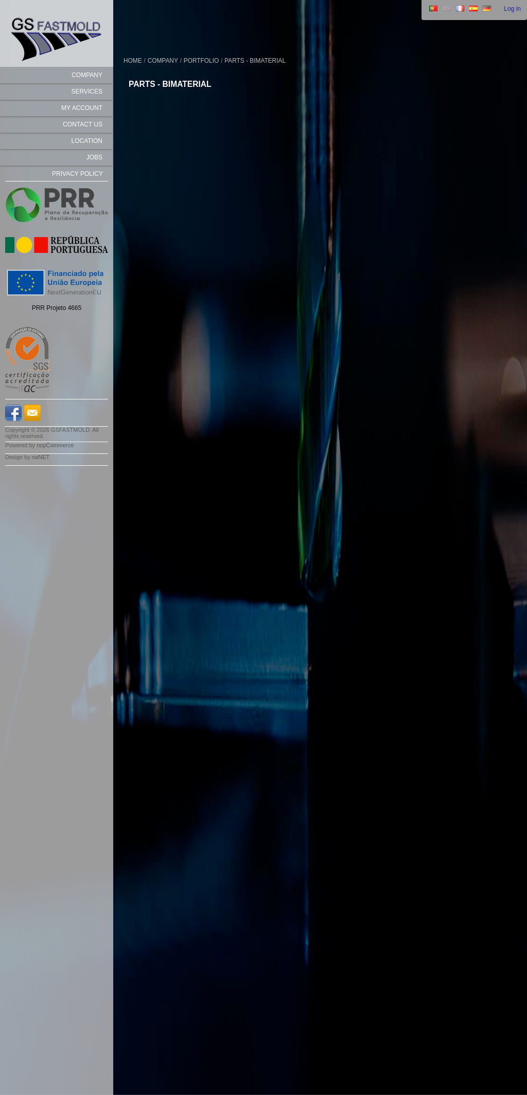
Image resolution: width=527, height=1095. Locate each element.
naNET (40, 457)
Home (133, 60)
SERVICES (87, 91)
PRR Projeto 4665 (57, 308)
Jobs (94, 157)
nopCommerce (55, 445)
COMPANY (87, 75)
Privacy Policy (77, 173)
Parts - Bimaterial (255, 60)
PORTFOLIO (201, 60)
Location (87, 140)
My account (81, 108)
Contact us (82, 124)
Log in (512, 8)
